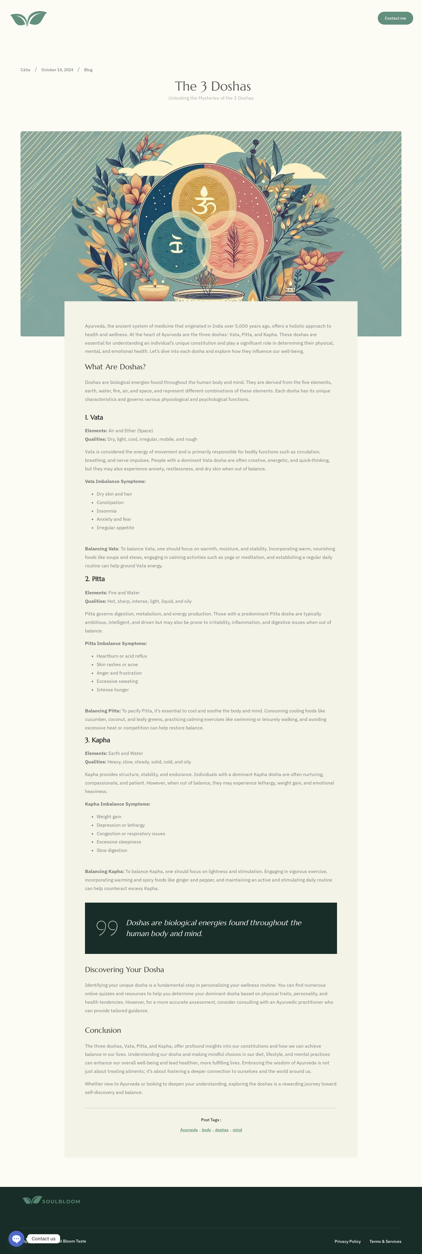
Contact (318, 1200)
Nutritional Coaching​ (341, 18)
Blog (298, 18)
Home (270, 18)
